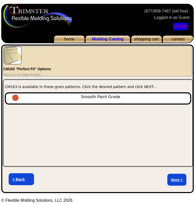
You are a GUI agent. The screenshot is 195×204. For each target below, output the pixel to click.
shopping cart (146, 39)
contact (178, 39)
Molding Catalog (107, 39)
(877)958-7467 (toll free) (166, 11)
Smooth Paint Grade (75, 97)
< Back (18, 179)
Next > (177, 180)
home (69, 39)
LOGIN (180, 26)
